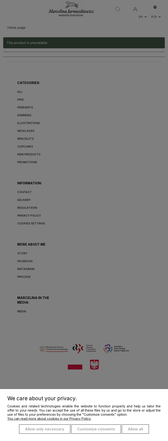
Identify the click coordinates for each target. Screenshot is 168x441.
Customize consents (96, 429)
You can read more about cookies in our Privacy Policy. (49, 419)
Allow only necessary (44, 429)
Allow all (135, 429)
